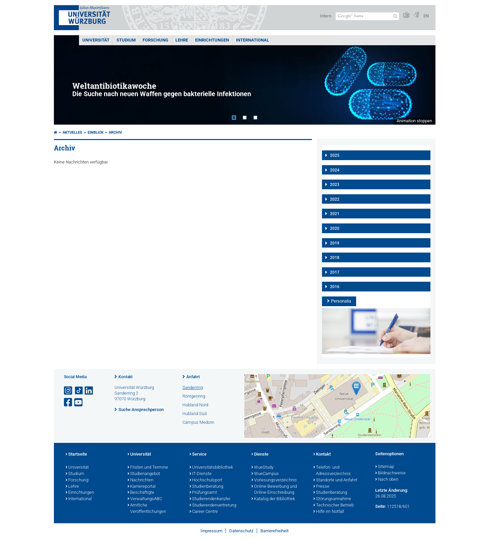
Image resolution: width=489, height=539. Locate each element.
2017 (334, 272)
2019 (334, 243)
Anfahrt (193, 377)
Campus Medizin (198, 422)
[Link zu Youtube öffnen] (79, 402)
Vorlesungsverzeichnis (274, 480)
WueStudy (262, 468)
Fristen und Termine (148, 468)
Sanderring (192, 387)
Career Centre (203, 512)
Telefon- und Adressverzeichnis (332, 471)
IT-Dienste (200, 474)
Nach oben (386, 480)
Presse (321, 487)
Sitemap (384, 467)
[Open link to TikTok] (79, 391)
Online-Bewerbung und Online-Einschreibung (274, 490)
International (252, 40)
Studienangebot (144, 474)
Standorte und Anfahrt (335, 480)
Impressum (211, 530)
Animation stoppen (414, 120)
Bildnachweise (390, 473)
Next (423, 80)
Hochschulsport (205, 480)
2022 (334, 199)
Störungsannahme (332, 499)
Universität (95, 40)
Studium (126, 40)
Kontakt (125, 377)
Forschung (155, 40)
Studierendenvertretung (212, 505)
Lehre (181, 40)
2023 (334, 184)
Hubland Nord (195, 404)
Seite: (380, 506)
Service (198, 455)
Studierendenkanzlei (209, 499)
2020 (334, 228)
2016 (334, 286)
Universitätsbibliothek (211, 468)
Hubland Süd (194, 413)
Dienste (259, 455)
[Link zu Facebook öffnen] (68, 402)
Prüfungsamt (203, 493)
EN (426, 15)
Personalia (341, 301)
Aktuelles (72, 132)
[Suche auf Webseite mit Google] (367, 16)
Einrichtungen (212, 40)
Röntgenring (193, 396)
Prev (65, 80)
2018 (334, 257)
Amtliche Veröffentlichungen (147, 508)
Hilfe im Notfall (328, 512)
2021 (334, 213)
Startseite (76, 455)
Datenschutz (241, 530)
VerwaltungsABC (145, 499)
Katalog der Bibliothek (273, 499)
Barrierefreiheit (274, 530)
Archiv (115, 132)
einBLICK (95, 132)
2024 (334, 170)
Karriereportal (142, 487)
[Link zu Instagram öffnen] (68, 391)
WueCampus (265, 474)
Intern (325, 15)
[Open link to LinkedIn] (89, 391)
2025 (334, 155)
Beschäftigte (141, 493)
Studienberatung (206, 487)
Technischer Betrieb (333, 505)
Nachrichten (140, 480)
